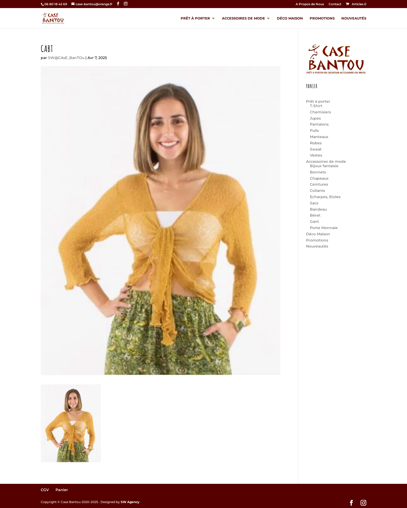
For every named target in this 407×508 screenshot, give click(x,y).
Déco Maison (290, 18)
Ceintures (319, 184)
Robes (316, 143)
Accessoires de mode (243, 18)
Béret (315, 215)
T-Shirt (316, 105)
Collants (317, 190)
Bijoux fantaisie (324, 166)
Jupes (315, 118)
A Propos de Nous (310, 4)
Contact (335, 4)
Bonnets (318, 172)
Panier (62, 489)
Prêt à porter (195, 18)
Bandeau (318, 209)
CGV (45, 489)
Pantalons (319, 124)
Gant (314, 221)
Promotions (322, 18)
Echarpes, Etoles (325, 196)
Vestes (316, 155)
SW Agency (130, 502)
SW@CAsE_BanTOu (66, 57)
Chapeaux (319, 178)
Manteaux (319, 136)
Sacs (314, 203)
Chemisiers (320, 112)
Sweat (316, 149)
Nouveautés (353, 18)
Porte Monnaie (324, 227)
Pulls (314, 130)
